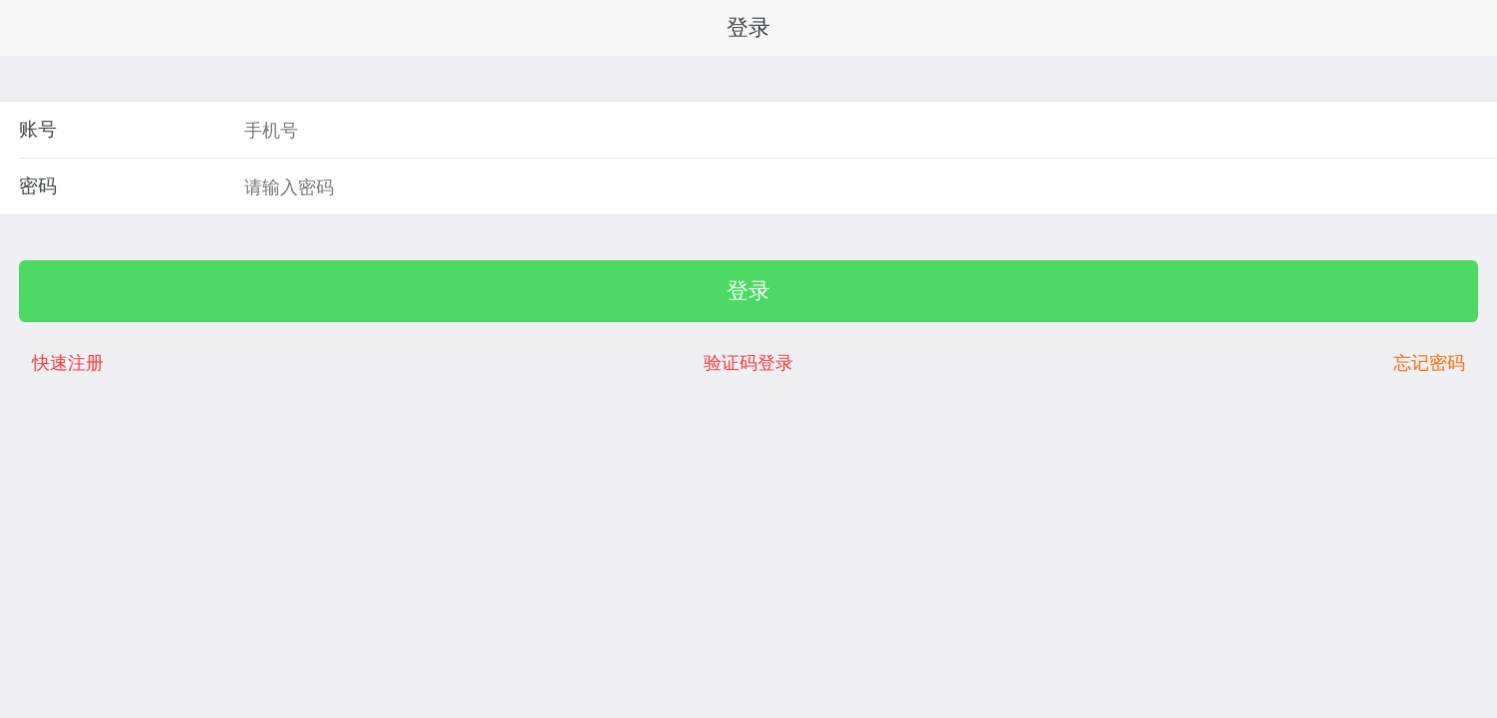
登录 (748, 290)
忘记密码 (1429, 363)
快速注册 (68, 363)
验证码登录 (748, 363)
